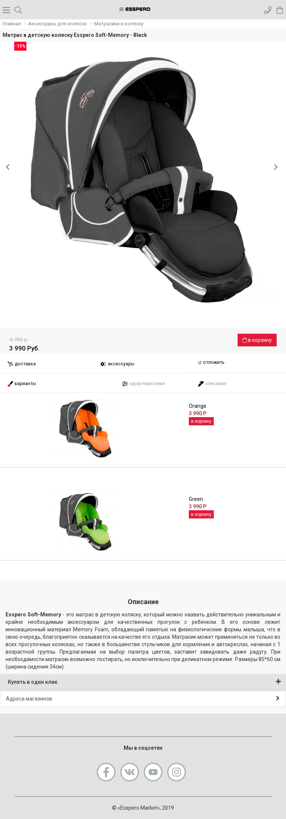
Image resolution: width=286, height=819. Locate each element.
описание (212, 384)
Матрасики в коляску (118, 23)
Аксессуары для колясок (57, 23)
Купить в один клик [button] (144, 682)
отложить (211, 362)
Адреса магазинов (143, 698)
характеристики (143, 384)
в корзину (257, 340)
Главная (12, 23)
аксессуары (117, 364)
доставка (21, 364)
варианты (21, 384)
